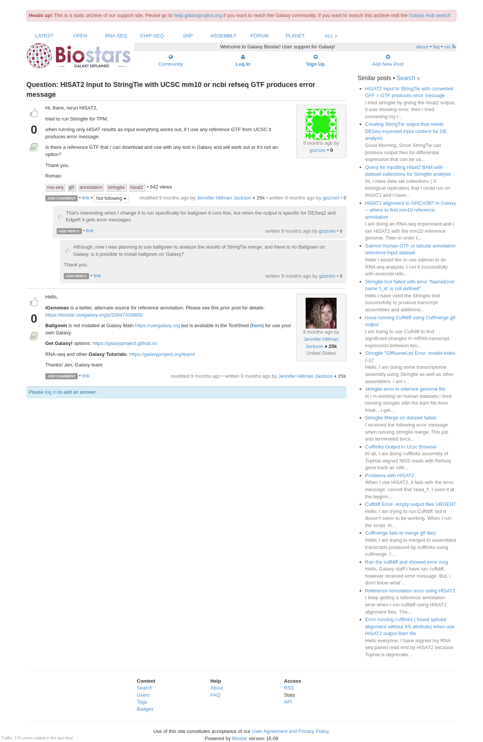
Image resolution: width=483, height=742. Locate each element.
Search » (408, 78)
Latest (44, 36)
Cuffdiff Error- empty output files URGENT (411, 504)
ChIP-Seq (152, 36)
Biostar (239, 738)
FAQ (215, 695)
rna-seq (55, 187)
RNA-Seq (116, 36)
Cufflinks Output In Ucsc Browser (401, 447)
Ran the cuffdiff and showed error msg (406, 562)
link (86, 198)
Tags (142, 702)
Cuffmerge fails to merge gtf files (400, 533)
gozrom (317, 150)
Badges (145, 709)
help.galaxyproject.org (198, 15)
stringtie (116, 187)
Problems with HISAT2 (389, 475)
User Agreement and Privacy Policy (290, 731)
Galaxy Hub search (430, 15)
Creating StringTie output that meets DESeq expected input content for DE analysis (406, 131)
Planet (295, 36)
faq (436, 46)
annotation (91, 187)
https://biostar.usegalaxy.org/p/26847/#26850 (94, 315)
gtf (71, 187)
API (288, 702)
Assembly (224, 36)
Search (144, 688)
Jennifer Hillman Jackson (224, 198)
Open (80, 36)
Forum (260, 36)
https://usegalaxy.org (157, 325)
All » (331, 36)
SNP (188, 36)
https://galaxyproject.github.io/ (124, 343)
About (217, 688)
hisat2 (136, 187)
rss (450, 46)
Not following (111, 198)
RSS (289, 688)
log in (51, 392)
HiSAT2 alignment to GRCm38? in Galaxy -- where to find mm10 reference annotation (410, 210)
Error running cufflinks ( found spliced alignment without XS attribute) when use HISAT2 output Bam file (409, 626)
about (422, 46)
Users (143, 695)
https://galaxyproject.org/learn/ (162, 354)
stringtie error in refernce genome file (405, 389)
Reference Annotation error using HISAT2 (410, 591)
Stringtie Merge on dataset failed (400, 417)
